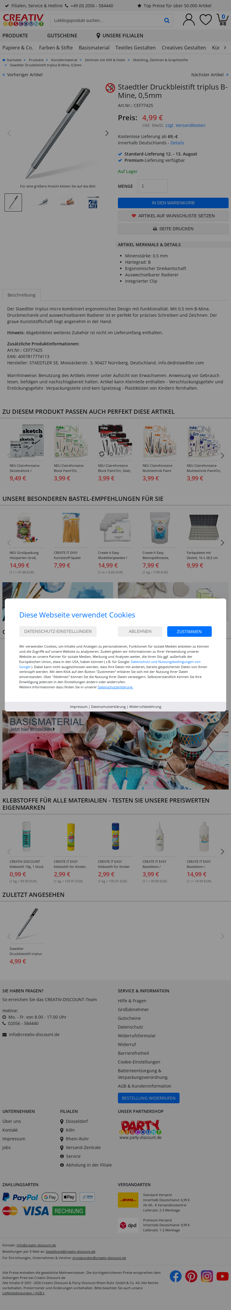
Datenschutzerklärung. (115, 687)
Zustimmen (189, 631)
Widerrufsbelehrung (145, 706)
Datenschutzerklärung (108, 706)
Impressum (79, 706)
